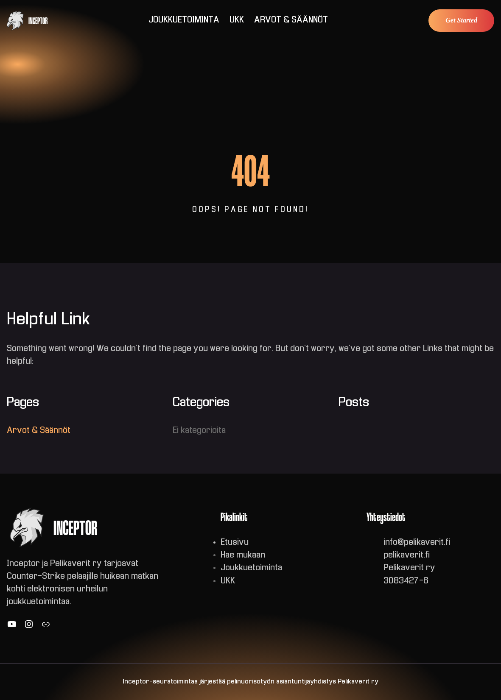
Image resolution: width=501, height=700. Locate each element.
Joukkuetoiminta (251, 568)
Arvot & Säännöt (38, 431)
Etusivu (235, 542)
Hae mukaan (243, 555)
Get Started (461, 20)
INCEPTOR (38, 20)
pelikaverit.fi (406, 555)
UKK (228, 581)
